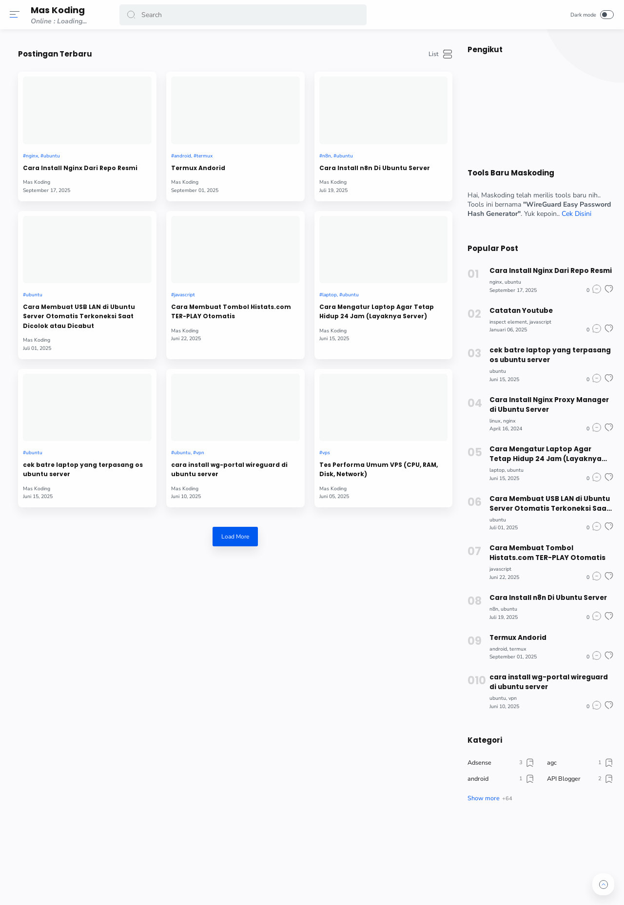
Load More (283, 497)
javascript (252, 261)
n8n (355, 131)
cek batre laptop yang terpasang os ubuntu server (165, 424)
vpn (268, 401)
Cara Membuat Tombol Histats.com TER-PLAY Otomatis (277, 283)
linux (490, 420)
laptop (358, 261)
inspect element (504, 322)
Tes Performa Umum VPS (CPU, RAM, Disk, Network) (392, 418)
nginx (136, 131)
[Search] (244, 14)
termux (273, 131)
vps (355, 401)
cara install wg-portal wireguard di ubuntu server (275, 424)
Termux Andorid (264, 143)
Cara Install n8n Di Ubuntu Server (392, 148)
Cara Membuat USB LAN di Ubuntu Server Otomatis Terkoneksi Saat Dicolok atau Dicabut (171, 284)
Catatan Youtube (516, 310)
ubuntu (158, 131)
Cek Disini (572, 213)
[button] (17, 14)
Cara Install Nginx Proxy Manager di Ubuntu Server (544, 404)
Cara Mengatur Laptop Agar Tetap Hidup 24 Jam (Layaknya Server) (391, 283)
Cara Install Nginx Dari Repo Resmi (165, 148)
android (250, 131)
